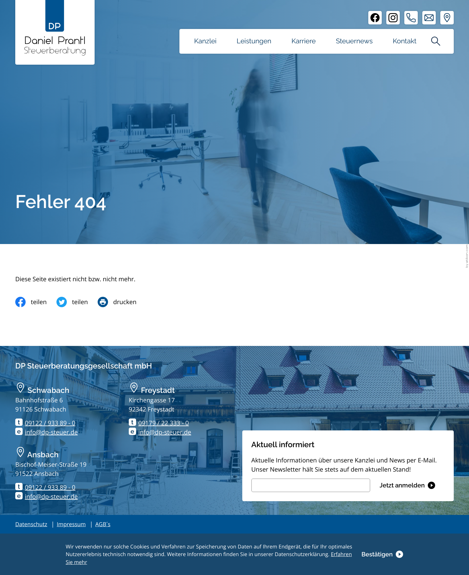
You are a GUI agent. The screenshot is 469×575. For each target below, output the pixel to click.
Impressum (71, 524)
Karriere (303, 41)
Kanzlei (205, 41)
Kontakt (405, 41)
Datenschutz (31, 524)
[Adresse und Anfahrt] (447, 17)
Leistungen (254, 41)
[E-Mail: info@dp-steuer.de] (429, 17)
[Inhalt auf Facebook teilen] (35, 302)
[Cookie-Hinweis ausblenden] (382, 554)
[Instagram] (393, 17)
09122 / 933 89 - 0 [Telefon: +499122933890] (50, 423)
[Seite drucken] (122, 302)
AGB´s (102, 524)
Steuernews (354, 41)
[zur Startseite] (54, 28)
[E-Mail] (310, 485)
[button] (411, 17)
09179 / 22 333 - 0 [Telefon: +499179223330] (163, 423)
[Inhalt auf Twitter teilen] (77, 302)
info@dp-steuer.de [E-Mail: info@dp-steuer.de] (51, 432)
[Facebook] (375, 17)
